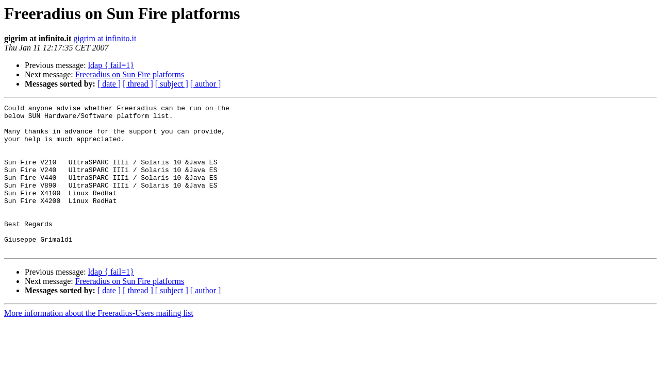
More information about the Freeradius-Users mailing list (98, 342)
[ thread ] (138, 83)
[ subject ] (171, 83)
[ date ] (109, 83)
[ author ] (205, 83)
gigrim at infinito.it (104, 38)
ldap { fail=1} (111, 65)
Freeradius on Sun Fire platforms (130, 74)
